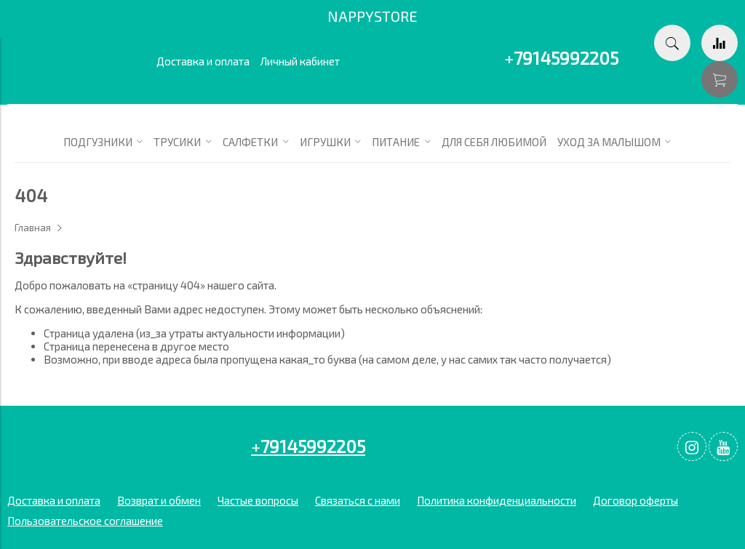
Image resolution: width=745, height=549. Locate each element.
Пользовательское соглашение (85, 520)
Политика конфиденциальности (496, 500)
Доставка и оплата (203, 61)
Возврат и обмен (159, 500)
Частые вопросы (258, 500)
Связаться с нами (357, 500)
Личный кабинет (300, 61)
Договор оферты (635, 500)
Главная (33, 227)
